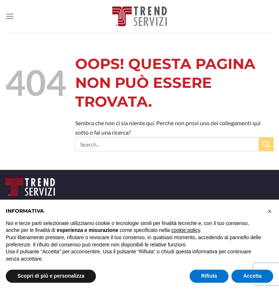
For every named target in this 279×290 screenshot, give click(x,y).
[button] (269, 211)
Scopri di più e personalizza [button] (50, 276)
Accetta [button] (252, 276)
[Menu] (9, 16)
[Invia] (266, 144)
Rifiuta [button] (209, 276)
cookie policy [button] (185, 230)
